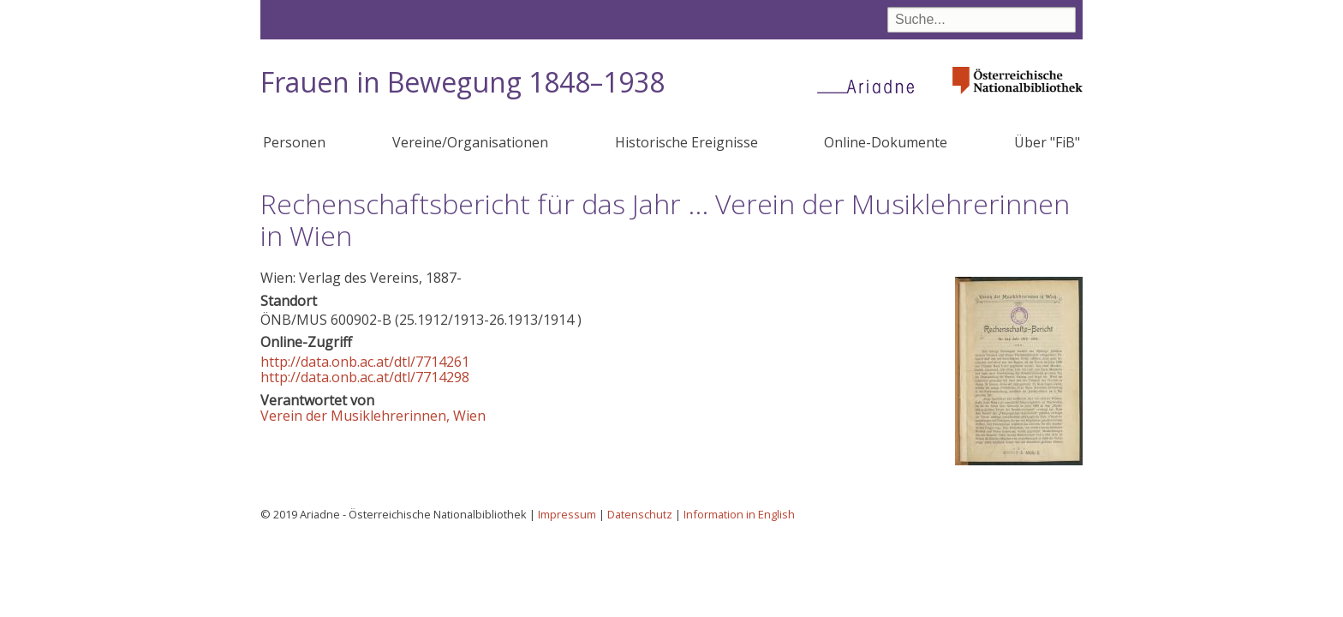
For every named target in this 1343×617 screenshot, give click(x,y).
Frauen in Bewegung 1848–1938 (462, 81)
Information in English (739, 514)
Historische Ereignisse (686, 142)
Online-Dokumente (885, 142)
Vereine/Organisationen (470, 142)
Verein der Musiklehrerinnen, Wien (373, 415)
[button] (1019, 460)
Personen (294, 142)
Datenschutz (639, 514)
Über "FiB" (1047, 142)
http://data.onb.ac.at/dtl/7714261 (364, 361)
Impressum (567, 514)
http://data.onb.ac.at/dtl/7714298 (364, 377)
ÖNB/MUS (293, 319)
